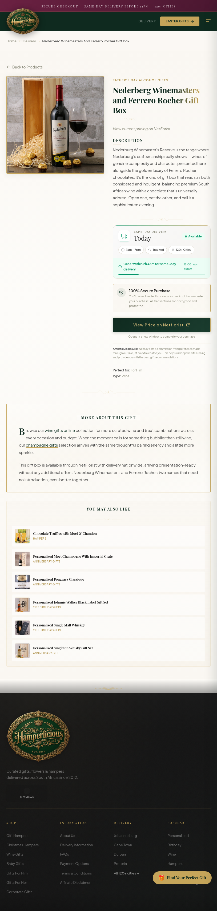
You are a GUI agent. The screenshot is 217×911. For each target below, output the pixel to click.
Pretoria (120, 846)
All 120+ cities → (126, 856)
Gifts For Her (16, 865)
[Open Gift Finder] (182, 878)
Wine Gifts (14, 837)
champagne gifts (42, 445)
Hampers (175, 846)
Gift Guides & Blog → (184, 865)
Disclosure (203, 903)
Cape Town (123, 828)
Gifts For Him (17, 856)
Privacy (185, 903)
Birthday (175, 828)
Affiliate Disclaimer (75, 865)
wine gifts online (60, 430)
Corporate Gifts (19, 875)
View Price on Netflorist (161, 324)
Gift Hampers (17, 818)
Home (11, 41)
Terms (171, 903)
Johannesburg (125, 818)
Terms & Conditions (76, 856)
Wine (172, 837)
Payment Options (74, 846)
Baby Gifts (15, 846)
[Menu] (208, 21)
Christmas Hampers (22, 828)
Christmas (176, 856)
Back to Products (24, 66)
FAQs (64, 837)
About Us (67, 818)
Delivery (147, 21)
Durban (120, 837)
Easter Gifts (180, 21)
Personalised (178, 818)
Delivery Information (76, 828)
